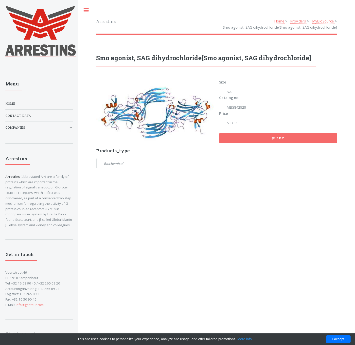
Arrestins (106, 21)
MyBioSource (323, 21)
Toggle (86, 10)
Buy (280, 138)
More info (244, 339)
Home (279, 21)
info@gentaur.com (30, 305)
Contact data (18, 116)
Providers (298, 21)
